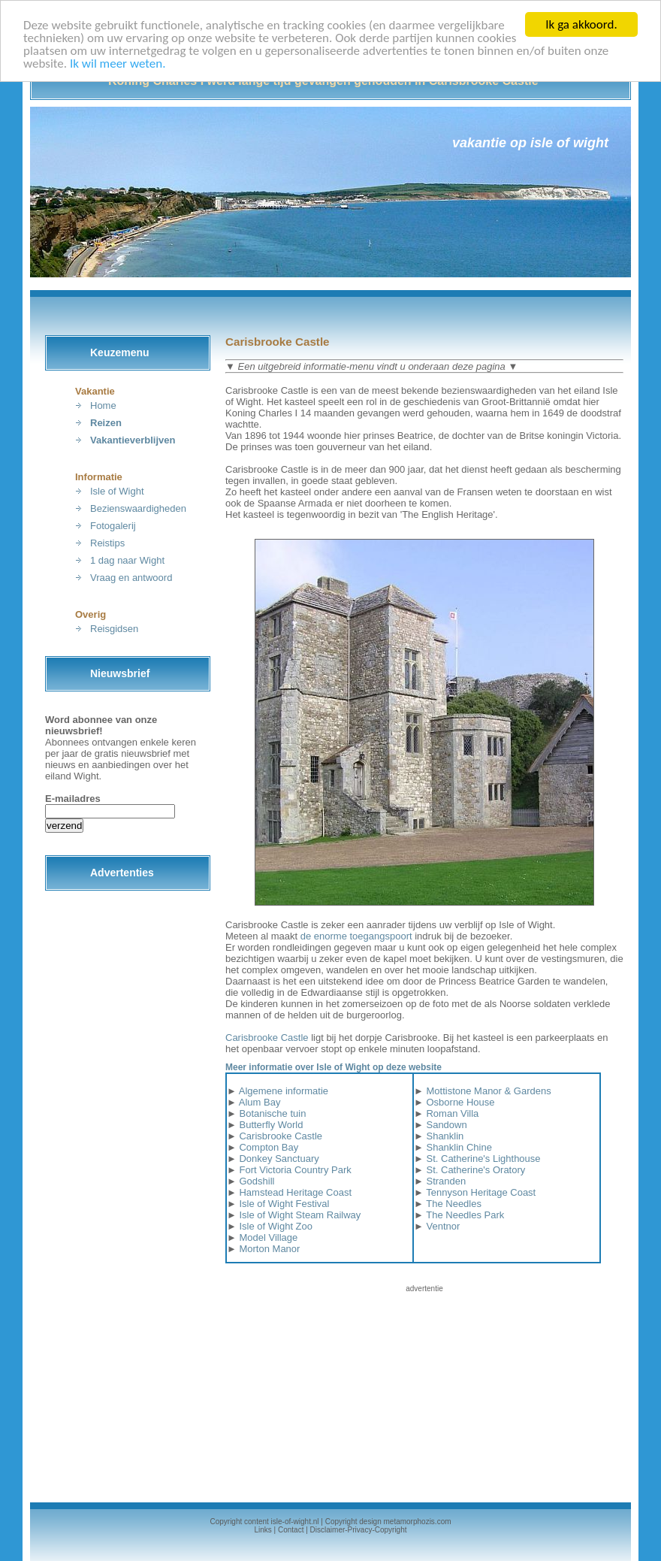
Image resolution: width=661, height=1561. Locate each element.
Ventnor (443, 1226)
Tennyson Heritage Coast (481, 1192)
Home (103, 405)
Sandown (446, 1124)
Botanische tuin (272, 1113)
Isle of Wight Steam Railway (300, 1215)
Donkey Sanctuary (278, 1158)
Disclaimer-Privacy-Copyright (358, 1530)
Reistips (107, 543)
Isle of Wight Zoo (275, 1226)
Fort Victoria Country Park (295, 1169)
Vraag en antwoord (131, 577)
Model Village (268, 1237)
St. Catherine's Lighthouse (483, 1158)
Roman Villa (452, 1113)
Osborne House (460, 1102)
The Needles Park (465, 1215)
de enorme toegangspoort (356, 936)
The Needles (453, 1203)
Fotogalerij (113, 525)
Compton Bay (268, 1147)
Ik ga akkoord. (581, 24)
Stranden (446, 1181)
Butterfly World (271, 1124)
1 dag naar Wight (127, 560)
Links (262, 1530)
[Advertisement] (424, 1387)
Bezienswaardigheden (138, 508)
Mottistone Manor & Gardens (488, 1091)
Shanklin (444, 1136)
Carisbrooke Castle (267, 1037)
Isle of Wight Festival (284, 1203)
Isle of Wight (117, 491)
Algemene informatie (283, 1091)
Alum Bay (260, 1102)
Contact (290, 1530)
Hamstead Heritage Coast (295, 1192)
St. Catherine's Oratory (475, 1169)
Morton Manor (269, 1248)
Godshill (256, 1181)
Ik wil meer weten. (117, 63)
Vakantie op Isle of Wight (530, 142)
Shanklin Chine (458, 1147)
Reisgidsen (114, 628)
